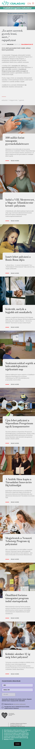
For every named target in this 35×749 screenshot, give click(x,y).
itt (25, 85)
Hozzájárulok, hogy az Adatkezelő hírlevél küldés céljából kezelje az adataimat (16, 707)
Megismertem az (15, 704)
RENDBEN (17, 744)
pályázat (5, 100)
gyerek (21, 100)
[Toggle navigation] (32, 3)
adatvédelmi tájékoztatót (19, 704)
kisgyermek (13, 100)
